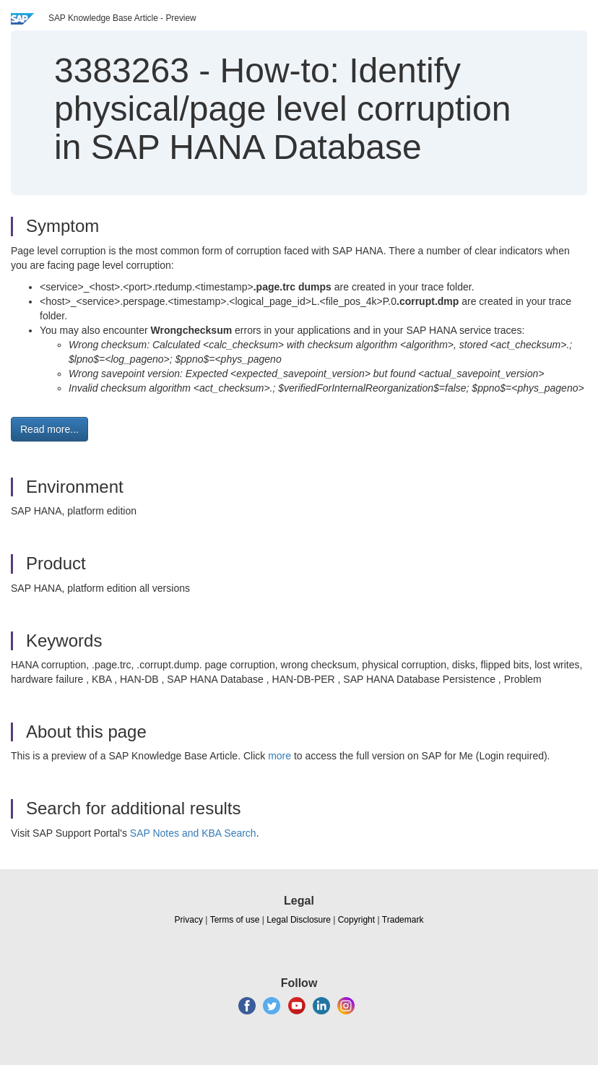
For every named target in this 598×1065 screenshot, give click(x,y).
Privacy (189, 920)
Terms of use (235, 920)
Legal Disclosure (298, 920)
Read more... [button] (49, 429)
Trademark (403, 920)
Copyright (356, 920)
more (279, 756)
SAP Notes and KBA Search (193, 833)
